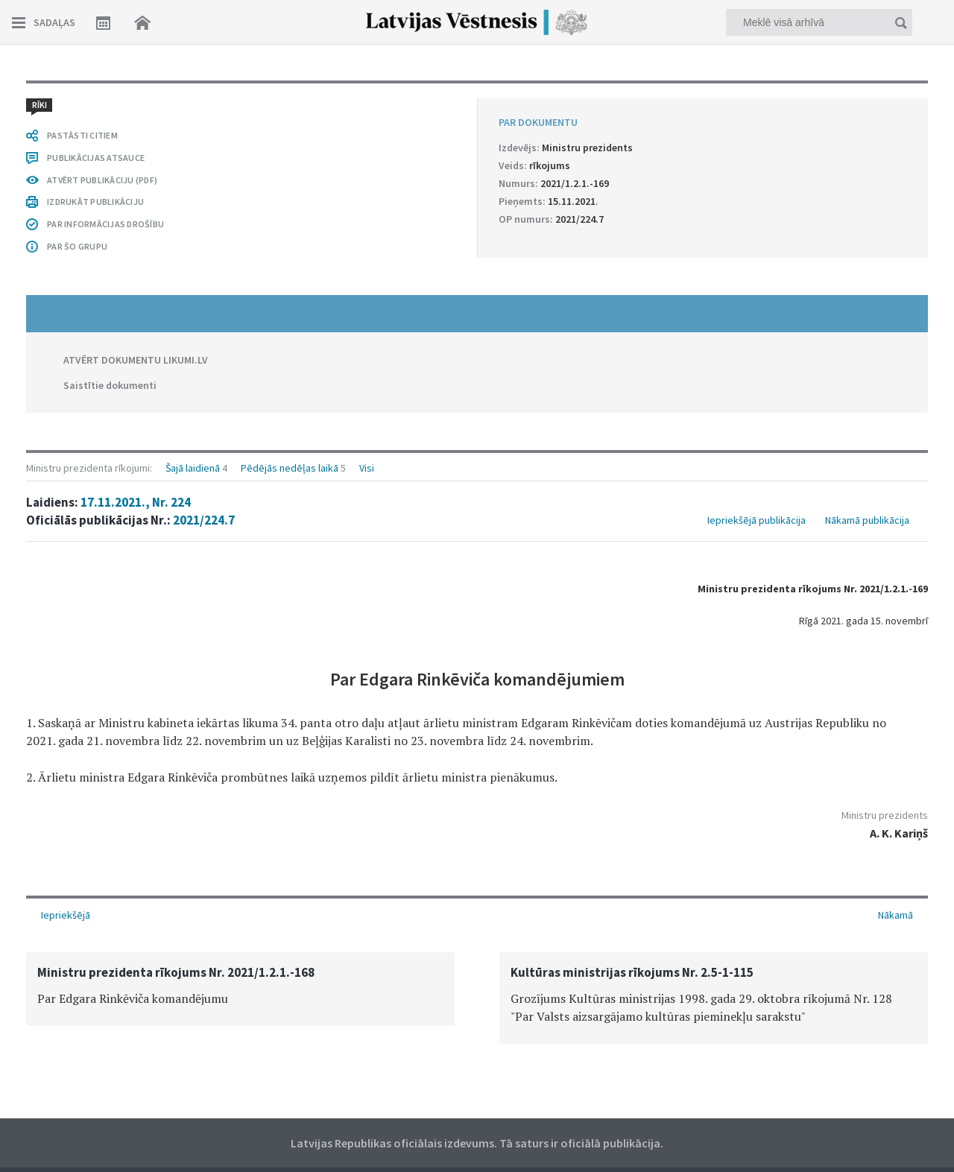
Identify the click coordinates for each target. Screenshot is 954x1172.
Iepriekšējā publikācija (756, 520)
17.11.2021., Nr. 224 (135, 502)
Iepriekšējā (65, 915)
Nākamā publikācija (867, 520)
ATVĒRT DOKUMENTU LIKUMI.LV (135, 360)
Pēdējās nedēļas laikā (289, 468)
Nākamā (895, 915)
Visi (366, 468)
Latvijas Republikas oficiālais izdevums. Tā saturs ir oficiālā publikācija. (477, 1142)
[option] (240, 989)
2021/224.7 (204, 520)
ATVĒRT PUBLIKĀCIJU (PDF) (102, 180)
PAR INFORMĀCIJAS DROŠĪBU (105, 223)
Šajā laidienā (192, 468)
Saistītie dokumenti (110, 385)
